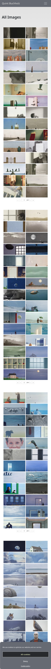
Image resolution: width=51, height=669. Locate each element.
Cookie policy (25, 666)
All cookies (25, 654)
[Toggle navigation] (45, 3)
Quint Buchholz (11, 3)
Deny (25, 661)
